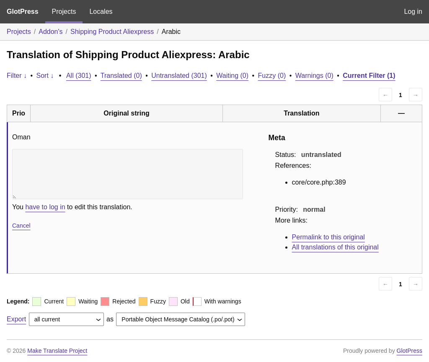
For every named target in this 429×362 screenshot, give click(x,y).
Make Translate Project (57, 350)
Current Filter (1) (369, 75)
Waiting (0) (232, 75)
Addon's (50, 31)
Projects (64, 11)
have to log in (45, 207)
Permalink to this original (328, 237)
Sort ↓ (45, 75)
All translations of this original (335, 247)
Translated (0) (121, 75)
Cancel (21, 225)
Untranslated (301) (179, 75)
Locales (100, 11)
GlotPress (23, 11)
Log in (413, 11)
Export (16, 319)
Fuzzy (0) (272, 75)
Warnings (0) (314, 75)
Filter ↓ (17, 75)
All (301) (78, 75)
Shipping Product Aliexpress (112, 31)
